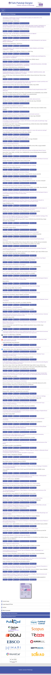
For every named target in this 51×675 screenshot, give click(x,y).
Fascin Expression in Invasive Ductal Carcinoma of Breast (16, 172)
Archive (4, 607)
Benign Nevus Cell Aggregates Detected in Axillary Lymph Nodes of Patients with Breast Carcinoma (25, 158)
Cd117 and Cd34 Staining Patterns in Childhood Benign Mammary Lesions (20, 271)
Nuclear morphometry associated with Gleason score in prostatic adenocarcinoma (21, 99)
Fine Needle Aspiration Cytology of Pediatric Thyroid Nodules (17, 185)
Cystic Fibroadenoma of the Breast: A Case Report (14, 264)
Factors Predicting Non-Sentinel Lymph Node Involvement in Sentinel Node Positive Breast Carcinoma (23, 239)
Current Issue (6, 601)
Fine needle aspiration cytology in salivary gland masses (15, 137)
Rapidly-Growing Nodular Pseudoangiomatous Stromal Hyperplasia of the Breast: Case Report (24, 258)
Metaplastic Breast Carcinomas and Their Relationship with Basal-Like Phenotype (21, 286)
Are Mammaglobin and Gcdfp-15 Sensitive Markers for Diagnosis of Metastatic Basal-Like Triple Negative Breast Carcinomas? (25, 340)
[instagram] (2, 344)
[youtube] (2, 340)
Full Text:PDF (15, 23)
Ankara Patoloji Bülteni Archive (9, 616)
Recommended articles (24, 23)
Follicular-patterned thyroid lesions (11, 143)
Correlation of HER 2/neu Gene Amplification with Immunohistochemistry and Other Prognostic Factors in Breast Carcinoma (24, 249)
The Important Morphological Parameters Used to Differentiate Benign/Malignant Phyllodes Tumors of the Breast (25, 300)
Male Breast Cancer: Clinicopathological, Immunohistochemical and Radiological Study (22, 498)
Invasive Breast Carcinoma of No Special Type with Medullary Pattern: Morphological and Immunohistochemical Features (23, 551)
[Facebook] (2, 330)
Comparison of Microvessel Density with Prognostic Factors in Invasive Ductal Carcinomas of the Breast (25, 443)
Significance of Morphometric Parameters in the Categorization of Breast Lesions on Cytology (24, 396)
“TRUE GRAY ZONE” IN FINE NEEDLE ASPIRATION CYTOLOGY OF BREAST (19, 33)
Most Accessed (6, 610)
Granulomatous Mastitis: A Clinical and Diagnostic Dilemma (16, 535)
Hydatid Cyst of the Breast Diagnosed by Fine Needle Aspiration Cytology (19, 165)
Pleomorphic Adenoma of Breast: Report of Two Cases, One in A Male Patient (20, 528)
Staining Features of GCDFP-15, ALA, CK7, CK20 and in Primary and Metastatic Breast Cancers (24, 150)
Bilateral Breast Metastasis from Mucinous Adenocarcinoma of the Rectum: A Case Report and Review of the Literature (24, 322)
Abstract (5, 23)
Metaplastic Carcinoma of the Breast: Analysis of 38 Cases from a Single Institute (21, 483)
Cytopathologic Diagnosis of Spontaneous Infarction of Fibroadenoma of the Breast (22, 347)
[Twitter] (2, 335)
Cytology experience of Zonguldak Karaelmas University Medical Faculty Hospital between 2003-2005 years (25, 90)
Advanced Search (39, 6)
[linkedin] (2, 349)
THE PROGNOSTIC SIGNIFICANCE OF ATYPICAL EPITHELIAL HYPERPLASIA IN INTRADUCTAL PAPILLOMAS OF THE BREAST (24, 57)
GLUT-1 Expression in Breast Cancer (11, 543)
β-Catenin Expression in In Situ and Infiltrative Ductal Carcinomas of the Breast (21, 232)
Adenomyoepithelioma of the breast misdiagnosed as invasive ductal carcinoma (21, 114)
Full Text (10, 23)
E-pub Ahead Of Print (8, 604)
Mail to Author (33, 156)
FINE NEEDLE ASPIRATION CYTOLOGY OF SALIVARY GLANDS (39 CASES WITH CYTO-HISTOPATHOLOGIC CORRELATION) (22, 18)
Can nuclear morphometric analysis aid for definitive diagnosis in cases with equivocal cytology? (25, 130)
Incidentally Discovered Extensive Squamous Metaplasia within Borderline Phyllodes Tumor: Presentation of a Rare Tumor (24, 354)
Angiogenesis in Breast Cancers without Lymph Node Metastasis (17, 178)
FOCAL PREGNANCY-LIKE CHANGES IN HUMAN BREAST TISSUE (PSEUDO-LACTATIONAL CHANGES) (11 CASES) (23, 49)
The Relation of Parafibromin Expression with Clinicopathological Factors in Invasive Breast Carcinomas (23, 419)
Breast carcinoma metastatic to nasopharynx (13, 105)
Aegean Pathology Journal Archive (10, 613)
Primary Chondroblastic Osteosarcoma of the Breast (15, 381)
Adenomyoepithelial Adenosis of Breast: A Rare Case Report (16, 389)
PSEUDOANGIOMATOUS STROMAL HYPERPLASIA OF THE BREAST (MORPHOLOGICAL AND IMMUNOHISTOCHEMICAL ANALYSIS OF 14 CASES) (24, 72)
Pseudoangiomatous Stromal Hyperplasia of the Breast (15, 225)
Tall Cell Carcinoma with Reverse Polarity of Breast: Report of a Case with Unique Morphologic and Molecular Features (25, 513)
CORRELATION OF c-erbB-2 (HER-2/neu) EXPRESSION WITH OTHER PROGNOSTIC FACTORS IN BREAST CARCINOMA (24, 41)
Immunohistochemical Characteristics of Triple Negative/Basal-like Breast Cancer (21, 292)
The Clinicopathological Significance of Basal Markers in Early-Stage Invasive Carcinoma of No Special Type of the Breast (24, 491)
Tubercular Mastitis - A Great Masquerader (12, 307)
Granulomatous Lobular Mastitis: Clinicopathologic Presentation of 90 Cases (20, 459)
